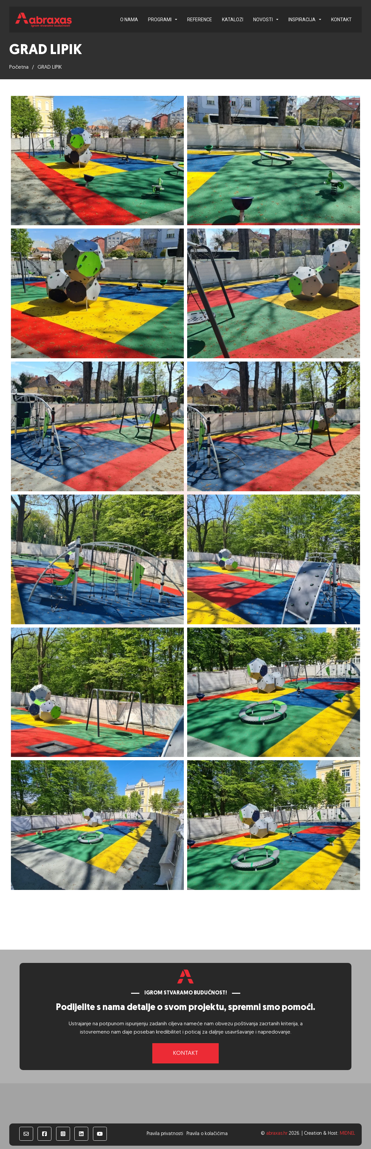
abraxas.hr (276, 1133)
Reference (199, 19)
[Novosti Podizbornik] (277, 19)
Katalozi (232, 19)
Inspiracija (302, 19)
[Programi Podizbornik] (176, 19)
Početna (19, 67)
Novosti (263, 19)
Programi (160, 19)
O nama (129, 19)
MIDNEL (347, 1133)
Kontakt (341, 19)
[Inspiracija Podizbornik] (320, 19)
